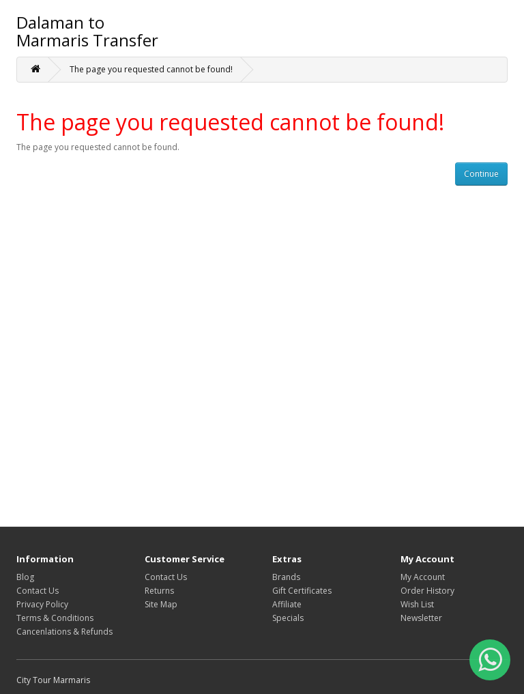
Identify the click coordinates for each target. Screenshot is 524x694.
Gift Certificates (302, 590)
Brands (286, 577)
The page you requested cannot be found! (151, 69)
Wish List (417, 604)
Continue (481, 173)
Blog (25, 577)
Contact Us (37, 590)
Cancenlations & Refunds (64, 631)
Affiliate (287, 604)
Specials (288, 618)
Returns (159, 590)
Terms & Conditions (54, 618)
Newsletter (421, 618)
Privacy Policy (42, 604)
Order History (427, 590)
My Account (423, 577)
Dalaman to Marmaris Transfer (87, 31)
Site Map (161, 604)
